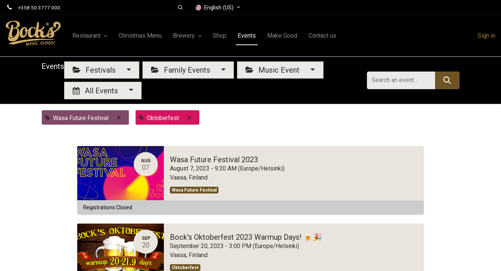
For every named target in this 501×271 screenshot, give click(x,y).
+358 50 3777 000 (39, 8)
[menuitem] (140, 35)
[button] (180, 7)
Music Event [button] (273, 70)
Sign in (486, 35)
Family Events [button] (181, 70)
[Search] (447, 80)
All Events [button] (96, 90)
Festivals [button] (95, 70)
